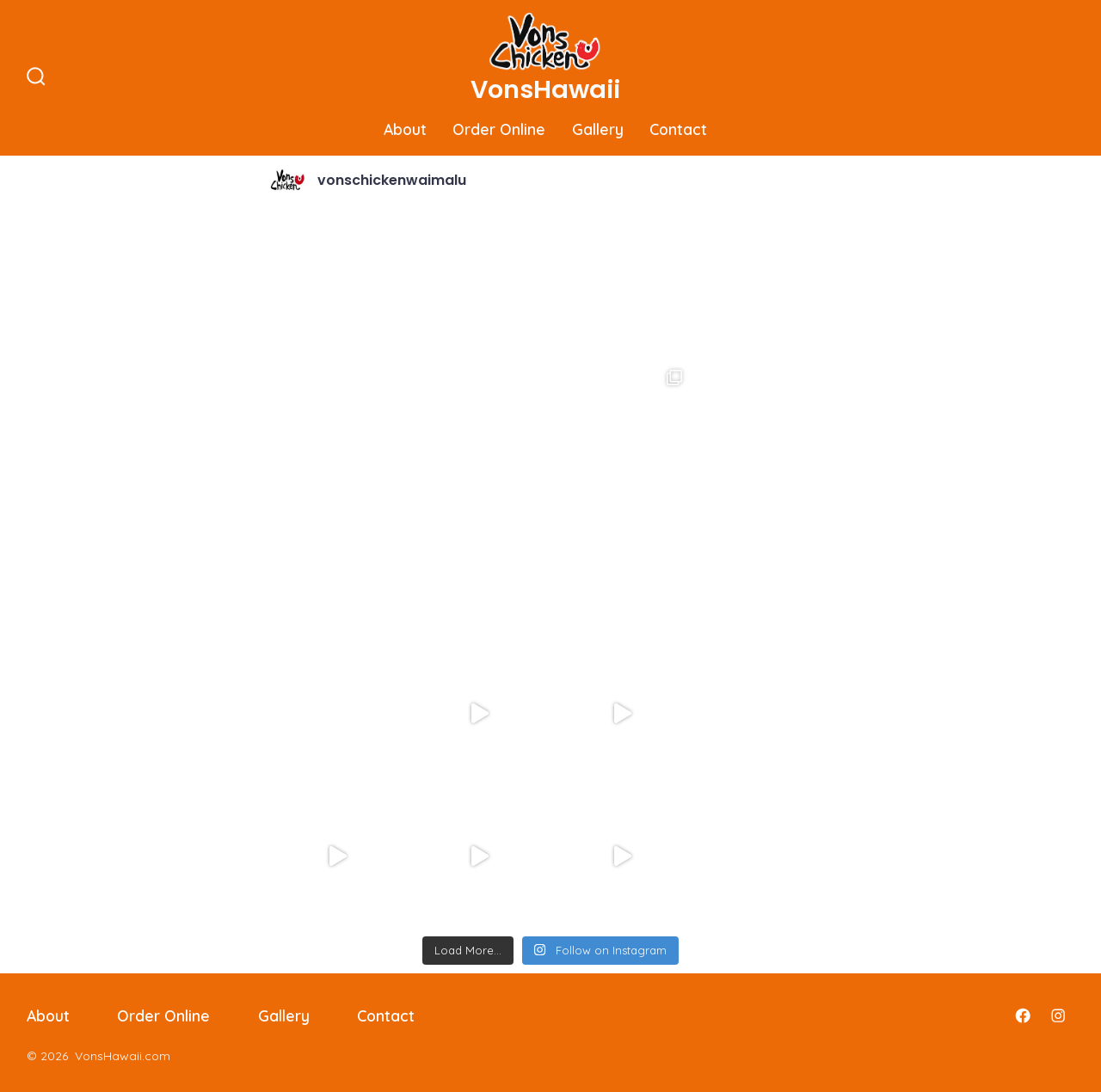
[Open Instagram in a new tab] (1058, 1015)
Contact (678, 129)
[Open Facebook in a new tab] (1022, 1015)
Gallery (598, 129)
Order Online (498, 129)
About (405, 129)
